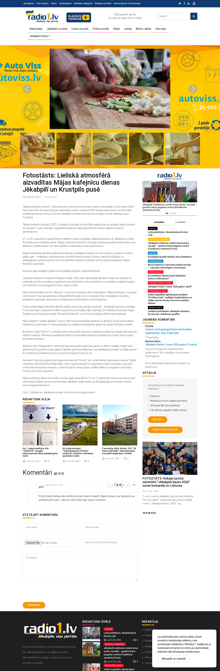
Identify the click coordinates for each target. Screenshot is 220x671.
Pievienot (34, 599)
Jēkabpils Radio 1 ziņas (160, 283)
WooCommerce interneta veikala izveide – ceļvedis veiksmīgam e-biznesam (169, 266)
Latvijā (128, 28)
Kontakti (150, 646)
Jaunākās (159, 222)
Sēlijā (116, 28)
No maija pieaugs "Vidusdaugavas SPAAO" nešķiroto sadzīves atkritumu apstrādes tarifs (77, 446)
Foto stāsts (43, 3)
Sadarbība (151, 623)
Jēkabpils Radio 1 (39, 36)
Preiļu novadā (101, 28)
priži (41, 481)
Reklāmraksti (155, 261)
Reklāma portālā (103, 3)
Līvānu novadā (80, 28)
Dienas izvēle (155, 307)
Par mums (150, 651)
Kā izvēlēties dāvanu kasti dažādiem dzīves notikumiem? (167, 277)
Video (54, 3)
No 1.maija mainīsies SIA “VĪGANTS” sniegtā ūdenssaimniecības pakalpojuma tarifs (40, 446)
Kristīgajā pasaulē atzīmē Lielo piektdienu (170, 256)
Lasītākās (180, 222)
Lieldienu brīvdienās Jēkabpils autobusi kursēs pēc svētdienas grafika (168, 312)
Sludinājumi (65, 3)
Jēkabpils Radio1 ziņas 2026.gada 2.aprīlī (169, 286)
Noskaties (29, 3)
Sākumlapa (35, 28)
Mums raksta (143, 28)
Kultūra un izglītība (158, 239)
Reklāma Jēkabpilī (83, 3)
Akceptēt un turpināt (174, 658)
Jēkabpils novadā (57, 28)
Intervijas (160, 28)
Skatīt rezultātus (165, 429)
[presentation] (50, 586)
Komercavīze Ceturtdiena (127, 3)
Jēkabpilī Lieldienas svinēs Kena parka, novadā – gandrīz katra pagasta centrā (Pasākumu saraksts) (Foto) (168, 246)
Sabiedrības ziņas (157, 291)
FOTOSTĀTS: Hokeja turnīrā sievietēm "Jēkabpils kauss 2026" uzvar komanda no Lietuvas (166, 482)
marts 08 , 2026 (150, 491)
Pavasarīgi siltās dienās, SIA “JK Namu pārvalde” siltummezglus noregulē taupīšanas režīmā (119, 445)
